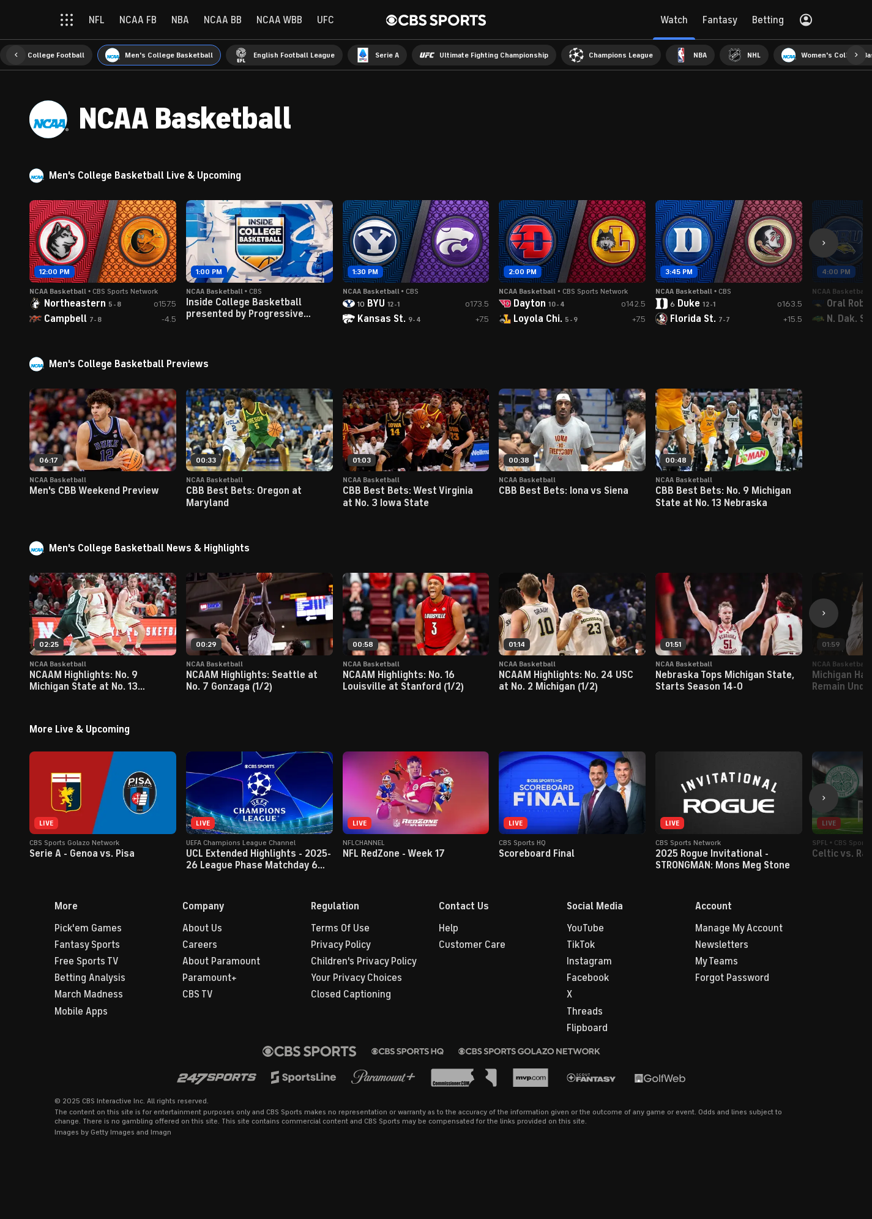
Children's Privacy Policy (364, 961)
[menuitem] (46, 55)
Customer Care (472, 945)
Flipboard (587, 1028)
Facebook (588, 978)
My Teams (716, 961)
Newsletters (721, 945)
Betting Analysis (89, 978)
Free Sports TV (86, 961)
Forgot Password (732, 978)
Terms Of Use (340, 928)
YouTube (585, 928)
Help (448, 928)
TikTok (581, 945)
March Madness (88, 994)
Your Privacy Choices (356, 978)
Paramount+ (209, 978)
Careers (199, 945)
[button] (16, 55)
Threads (585, 1011)
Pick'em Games (88, 928)
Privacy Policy (341, 945)
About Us (202, 928)
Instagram (589, 961)
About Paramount (221, 961)
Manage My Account (739, 928)
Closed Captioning (351, 994)
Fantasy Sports (87, 945)
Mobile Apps (81, 1011)
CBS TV (197, 994)
